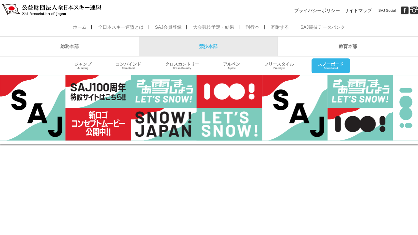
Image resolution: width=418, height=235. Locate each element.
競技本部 (208, 46)
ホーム (80, 27)
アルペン (231, 66)
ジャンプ (82, 66)
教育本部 (348, 46)
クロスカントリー (182, 66)
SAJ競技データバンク (323, 27)
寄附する (280, 27)
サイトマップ (358, 10)
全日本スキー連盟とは (121, 27)
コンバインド (128, 66)
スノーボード (331, 66)
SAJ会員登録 (168, 27)
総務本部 (69, 46)
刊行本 (252, 27)
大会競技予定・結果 (213, 27)
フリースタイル (279, 66)
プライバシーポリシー (317, 10)
